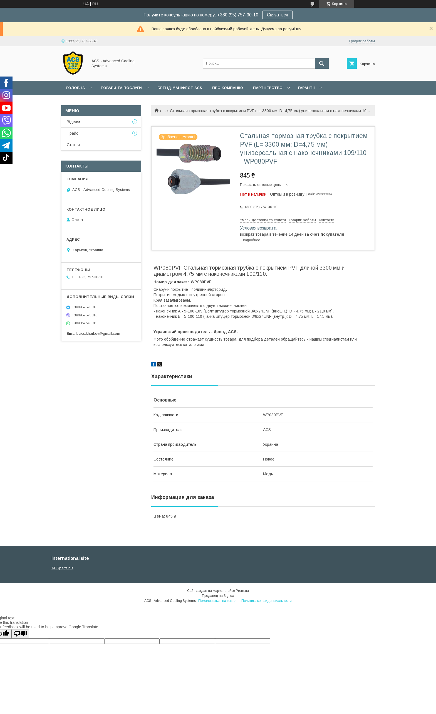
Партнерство (268, 88)
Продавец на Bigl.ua (218, 596)
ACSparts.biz (62, 568)
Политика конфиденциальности (266, 601)
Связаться (277, 15)
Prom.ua (242, 591)
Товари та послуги (121, 88)
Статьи (73, 144)
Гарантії (306, 88)
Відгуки (73, 122)
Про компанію (227, 88)
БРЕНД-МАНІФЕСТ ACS (179, 88)
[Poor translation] (20, 633)
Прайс (72, 133)
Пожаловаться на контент (218, 601)
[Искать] (322, 63)
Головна (75, 88)
